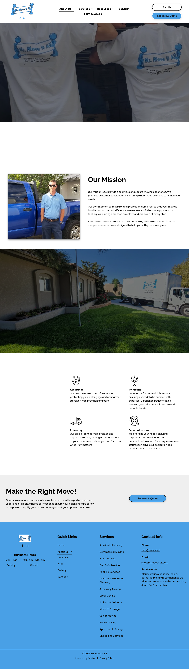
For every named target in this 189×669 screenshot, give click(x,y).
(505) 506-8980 (150, 550)
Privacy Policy (107, 658)
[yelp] (24, 19)
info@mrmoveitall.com (154, 562)
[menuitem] (66, 9)
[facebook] (20, 19)
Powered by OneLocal (86, 658)
